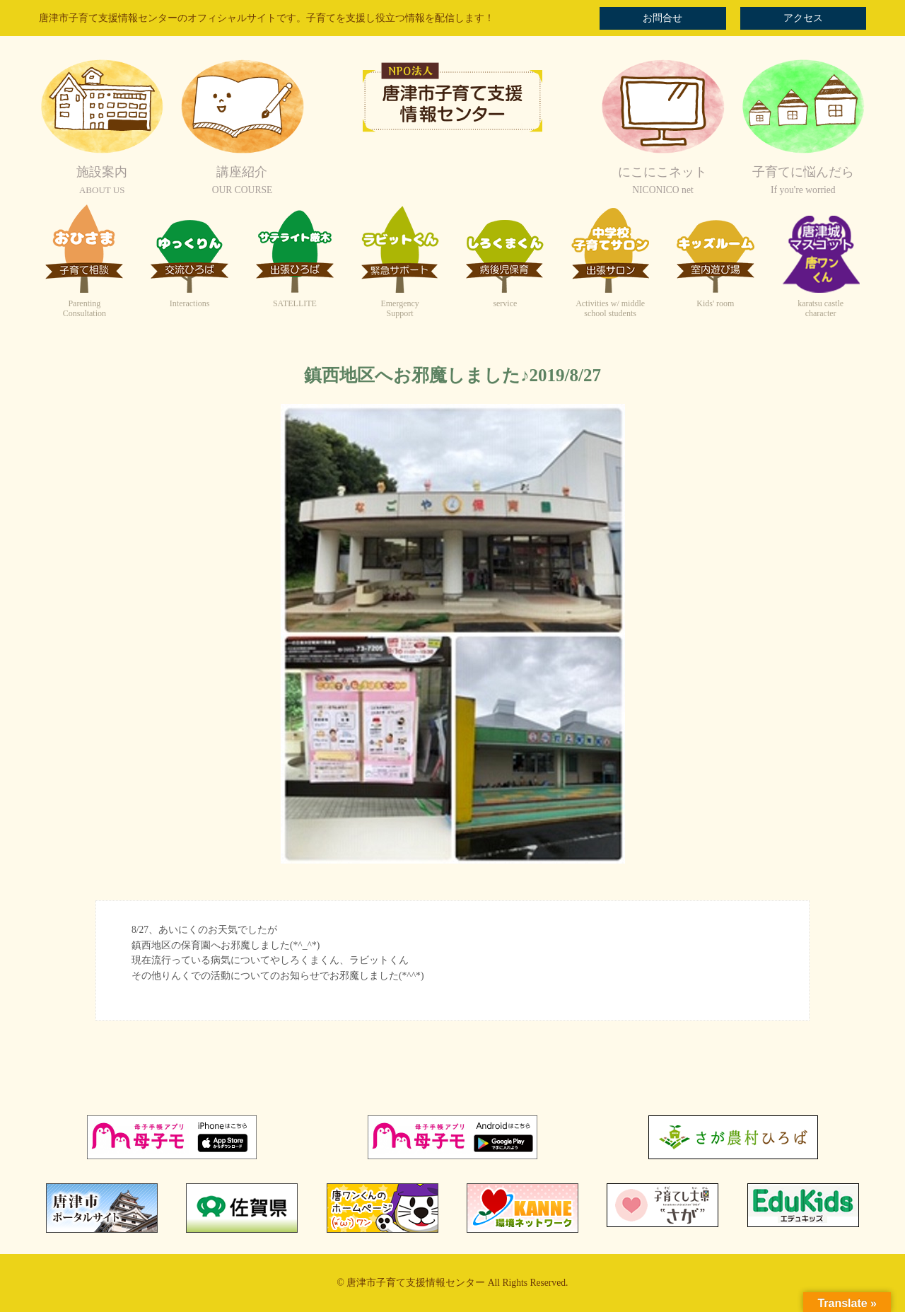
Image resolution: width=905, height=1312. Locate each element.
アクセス (803, 18)
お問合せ (662, 18)
